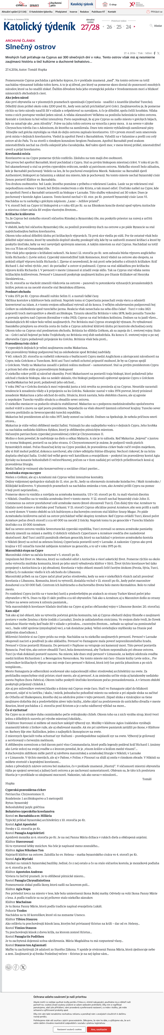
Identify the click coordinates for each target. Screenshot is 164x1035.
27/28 (90, 26)
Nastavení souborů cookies (69, 1029)
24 (128, 26)
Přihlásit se (154, 11)
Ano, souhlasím (99, 1029)
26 (109, 26)
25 (118, 26)
